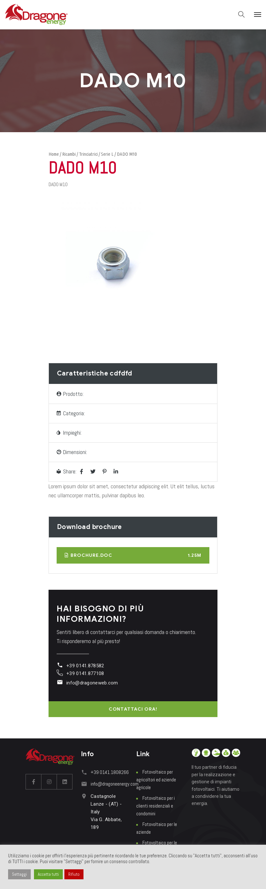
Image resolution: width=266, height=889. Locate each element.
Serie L (107, 154)
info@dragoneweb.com (92, 683)
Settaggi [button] (19, 874)
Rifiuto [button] (74, 874)
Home (54, 154)
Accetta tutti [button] (48, 874)
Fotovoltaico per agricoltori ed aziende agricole (156, 779)
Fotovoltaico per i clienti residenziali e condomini (155, 806)
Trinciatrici (88, 154)
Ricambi (69, 154)
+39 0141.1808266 (110, 772)
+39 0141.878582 (85, 666)
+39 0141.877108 (85, 673)
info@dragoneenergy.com (115, 784)
